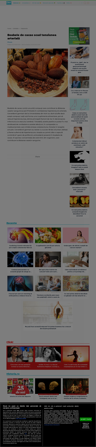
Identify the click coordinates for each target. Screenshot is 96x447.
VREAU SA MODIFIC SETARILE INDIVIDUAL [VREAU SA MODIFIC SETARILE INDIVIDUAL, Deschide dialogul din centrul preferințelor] (86, 426)
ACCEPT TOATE (86, 419)
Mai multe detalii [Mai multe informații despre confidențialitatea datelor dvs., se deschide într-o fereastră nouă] (21, 418)
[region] (48, 425)
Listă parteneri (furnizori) (51, 424)
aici (26, 433)
